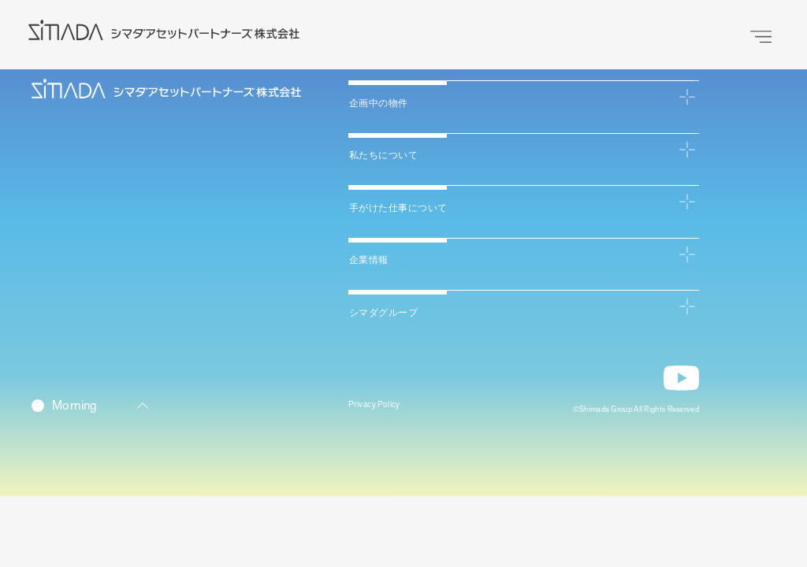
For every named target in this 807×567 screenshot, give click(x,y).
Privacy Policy (383, 408)
